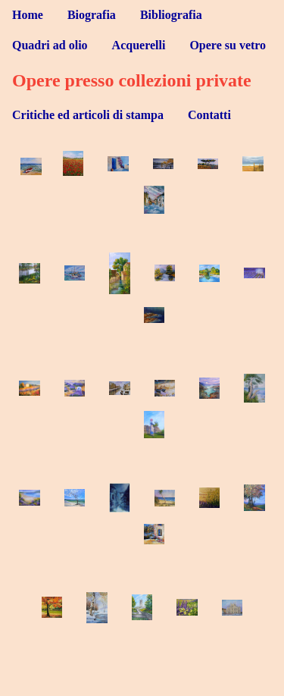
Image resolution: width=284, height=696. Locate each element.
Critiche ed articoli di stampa (88, 114)
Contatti (209, 114)
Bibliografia (171, 14)
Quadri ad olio (50, 45)
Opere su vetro (227, 45)
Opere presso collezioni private (131, 80)
